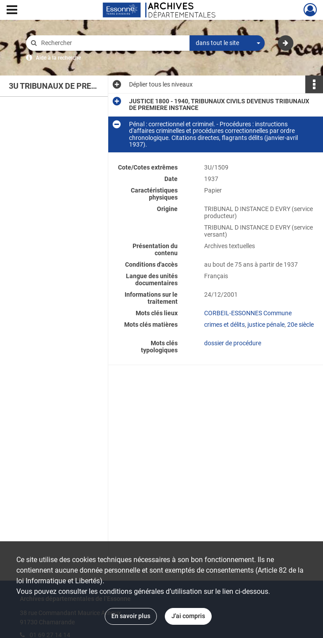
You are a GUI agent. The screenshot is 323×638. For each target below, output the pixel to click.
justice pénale (266, 324)
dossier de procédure (232, 343)
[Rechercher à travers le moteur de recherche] (112, 43)
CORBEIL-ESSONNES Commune (248, 313)
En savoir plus (130, 615)
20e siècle (300, 324)
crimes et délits (224, 324)
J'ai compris (188, 615)
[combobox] (227, 43)
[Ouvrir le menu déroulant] (12, 10)
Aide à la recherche (58, 58)
